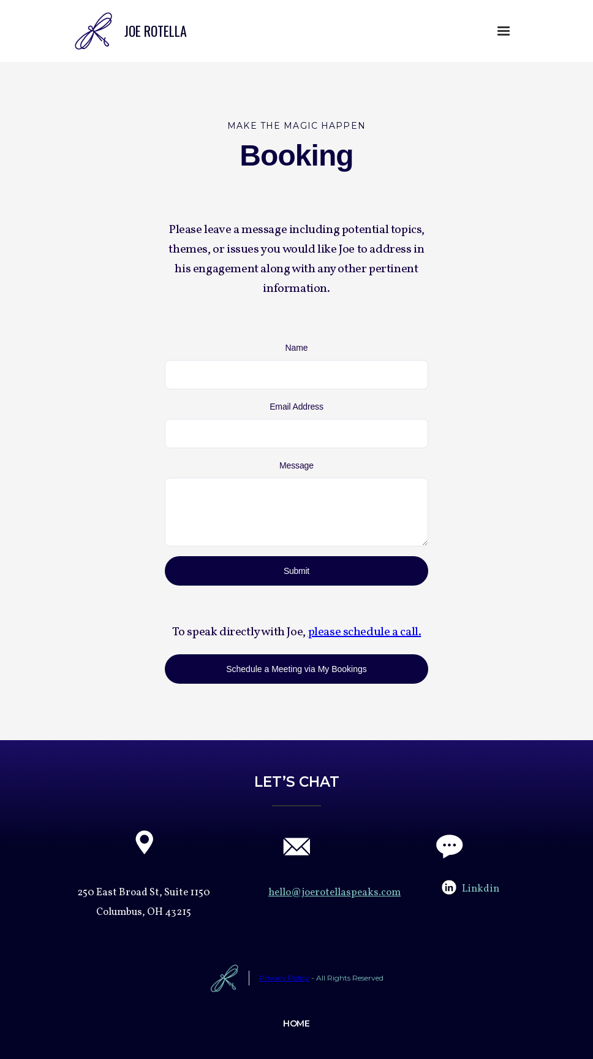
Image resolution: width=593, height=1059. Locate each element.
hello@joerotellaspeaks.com (334, 892)
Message (296, 465)
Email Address (296, 406)
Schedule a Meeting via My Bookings (296, 669)
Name (296, 348)
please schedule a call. (364, 632)
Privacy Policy (284, 977)
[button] (503, 31)
